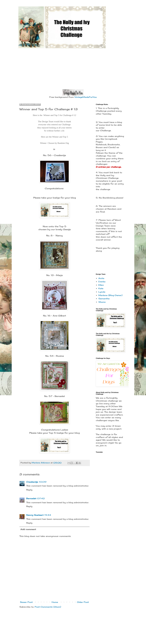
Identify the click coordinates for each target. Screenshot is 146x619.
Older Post (83, 602)
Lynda (101, 292)
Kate (100, 288)
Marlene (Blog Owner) (110, 295)
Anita (101, 278)
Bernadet (31, 498)
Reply (29, 489)
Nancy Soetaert (34, 515)
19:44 (47, 515)
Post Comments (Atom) (48, 607)
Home (55, 602)
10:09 (42, 482)
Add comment (28, 529)
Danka (101, 281)
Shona (102, 302)
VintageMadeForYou (85, 97)
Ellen (101, 285)
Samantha (104, 298)
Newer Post (26, 602)
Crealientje (32, 482)
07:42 (41, 498)
